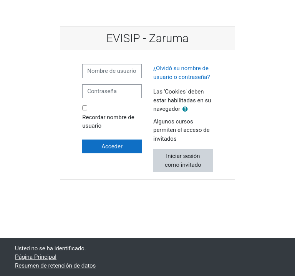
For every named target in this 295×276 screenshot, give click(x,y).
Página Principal (35, 256)
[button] (187, 109)
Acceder (112, 146)
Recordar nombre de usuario (108, 122)
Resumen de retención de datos (55, 265)
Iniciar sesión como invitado (183, 160)
